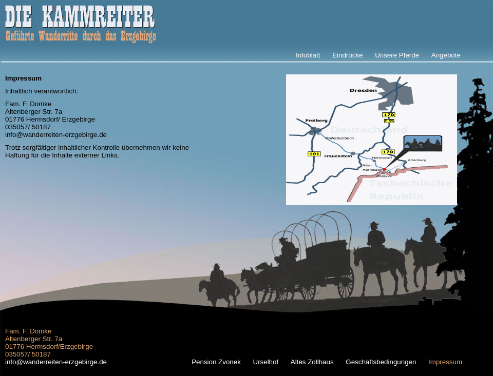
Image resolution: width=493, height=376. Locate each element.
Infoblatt (308, 55)
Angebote (446, 55)
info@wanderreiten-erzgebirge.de (56, 134)
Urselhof (266, 362)
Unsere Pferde (397, 55)
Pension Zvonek (216, 362)
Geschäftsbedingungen (381, 362)
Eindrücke (347, 55)
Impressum (445, 362)
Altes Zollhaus (312, 362)
